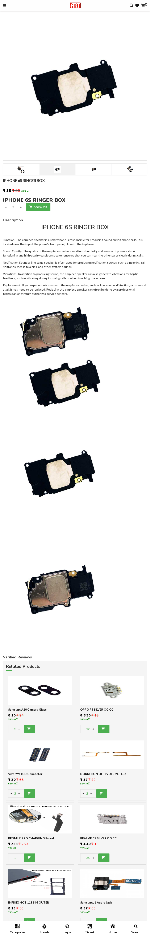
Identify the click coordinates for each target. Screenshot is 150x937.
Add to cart (38, 207)
